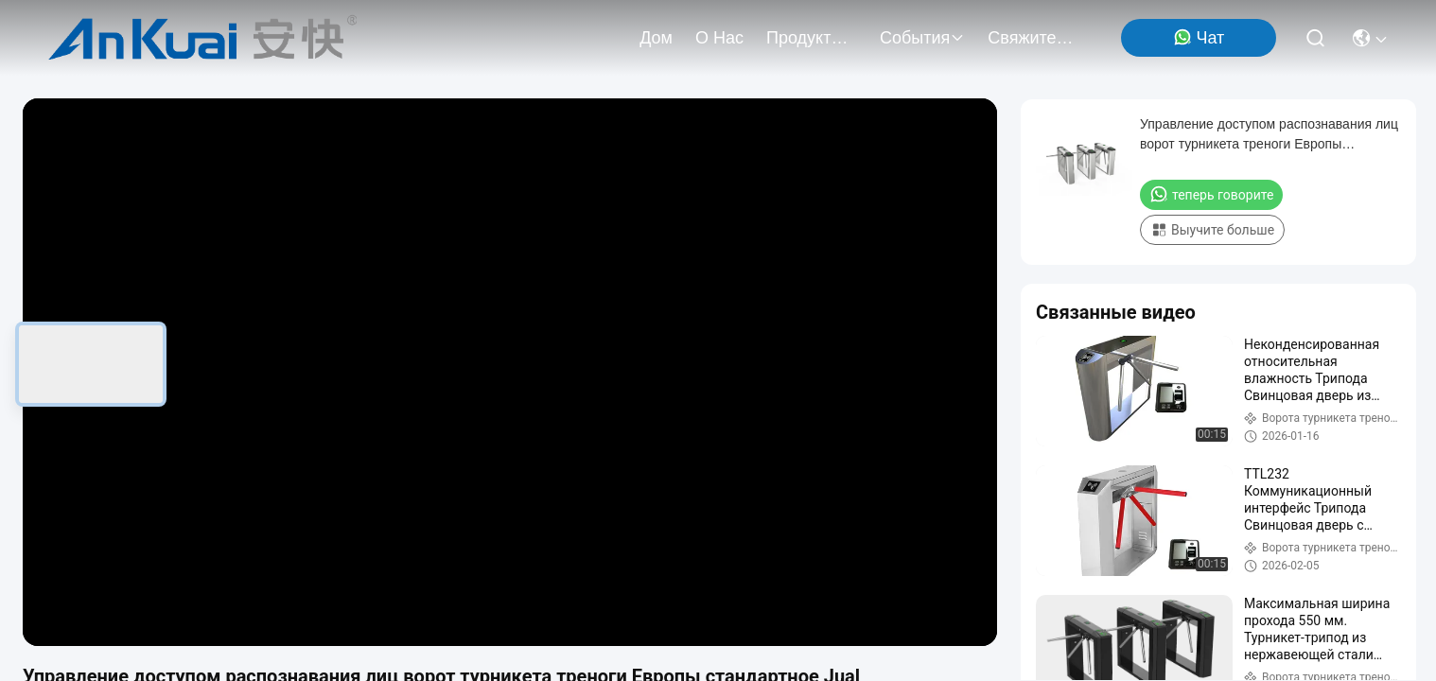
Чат (1198, 37)
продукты (811, 37)
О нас (719, 37)
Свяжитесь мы (1033, 37)
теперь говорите (1211, 193)
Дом (656, 37)
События (922, 37)
